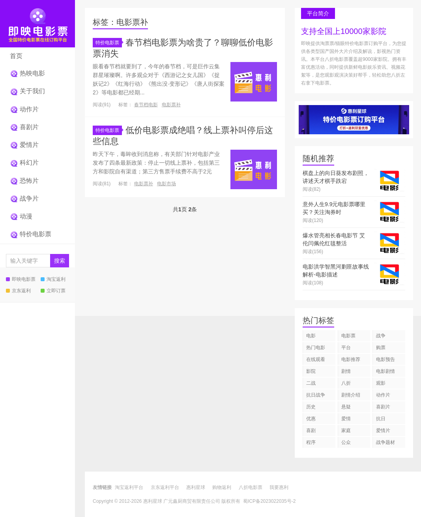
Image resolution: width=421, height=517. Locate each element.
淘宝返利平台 (129, 487)
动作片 (24, 109)
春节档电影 (146, 104)
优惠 (311, 418)
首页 (16, 56)
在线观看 (315, 359)
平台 (346, 347)
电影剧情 (385, 371)
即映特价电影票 (37, 23)
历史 (311, 407)
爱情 (346, 418)
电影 (311, 335)
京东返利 (18, 290)
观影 (380, 383)
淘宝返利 (53, 279)
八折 (346, 383)
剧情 (346, 371)
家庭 (346, 430)
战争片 (24, 198)
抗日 (380, 418)
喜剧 (311, 430)
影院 (311, 371)
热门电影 (315, 347)
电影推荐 (350, 359)
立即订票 (53, 290)
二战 (311, 383)
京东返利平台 (165, 487)
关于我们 (27, 91)
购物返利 (221, 487)
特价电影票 (30, 234)
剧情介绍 (350, 395)
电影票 (348, 335)
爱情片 (24, 144)
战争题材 (385, 442)
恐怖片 (24, 180)
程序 (311, 442)
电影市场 (166, 183)
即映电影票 (21, 279)
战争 (380, 335)
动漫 (21, 216)
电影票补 (171, 104)
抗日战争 (315, 395)
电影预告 (385, 359)
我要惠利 (278, 487)
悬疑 (346, 407)
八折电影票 (250, 487)
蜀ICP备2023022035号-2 (269, 501)
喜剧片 (24, 127)
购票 (380, 347)
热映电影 (27, 73)
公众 (346, 442)
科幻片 (24, 162)
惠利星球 (195, 487)
